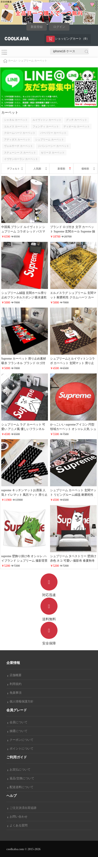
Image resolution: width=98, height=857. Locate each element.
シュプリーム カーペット (32, 60)
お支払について (18, 769)
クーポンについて (20, 739)
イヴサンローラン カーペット (21, 159)
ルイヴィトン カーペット (47, 119)
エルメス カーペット (16, 126)
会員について (17, 722)
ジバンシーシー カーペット (53, 145)
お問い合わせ (17, 816)
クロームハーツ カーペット (19, 132)
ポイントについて (20, 748)
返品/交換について (20, 778)
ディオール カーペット (76, 126)
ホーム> (12, 60)
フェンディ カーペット (46, 126)
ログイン (59, 26)
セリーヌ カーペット (53, 152)
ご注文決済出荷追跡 (21, 807)
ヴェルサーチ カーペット (18, 145)
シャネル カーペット (16, 119)
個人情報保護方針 (20, 701)
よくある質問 (17, 825)
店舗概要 (14, 675)
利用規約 (14, 684)
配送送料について (20, 787)
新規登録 (37, 26)
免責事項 (14, 692)
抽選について (17, 731)
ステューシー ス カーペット (20, 152)
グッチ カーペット (76, 119)
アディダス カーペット (17, 139)
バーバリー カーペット (53, 132)
